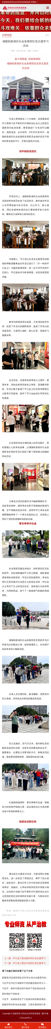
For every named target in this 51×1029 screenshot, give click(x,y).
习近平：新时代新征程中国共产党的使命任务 (24, 988)
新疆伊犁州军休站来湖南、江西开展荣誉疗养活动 (26, 1004)
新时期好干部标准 (10, 994)
